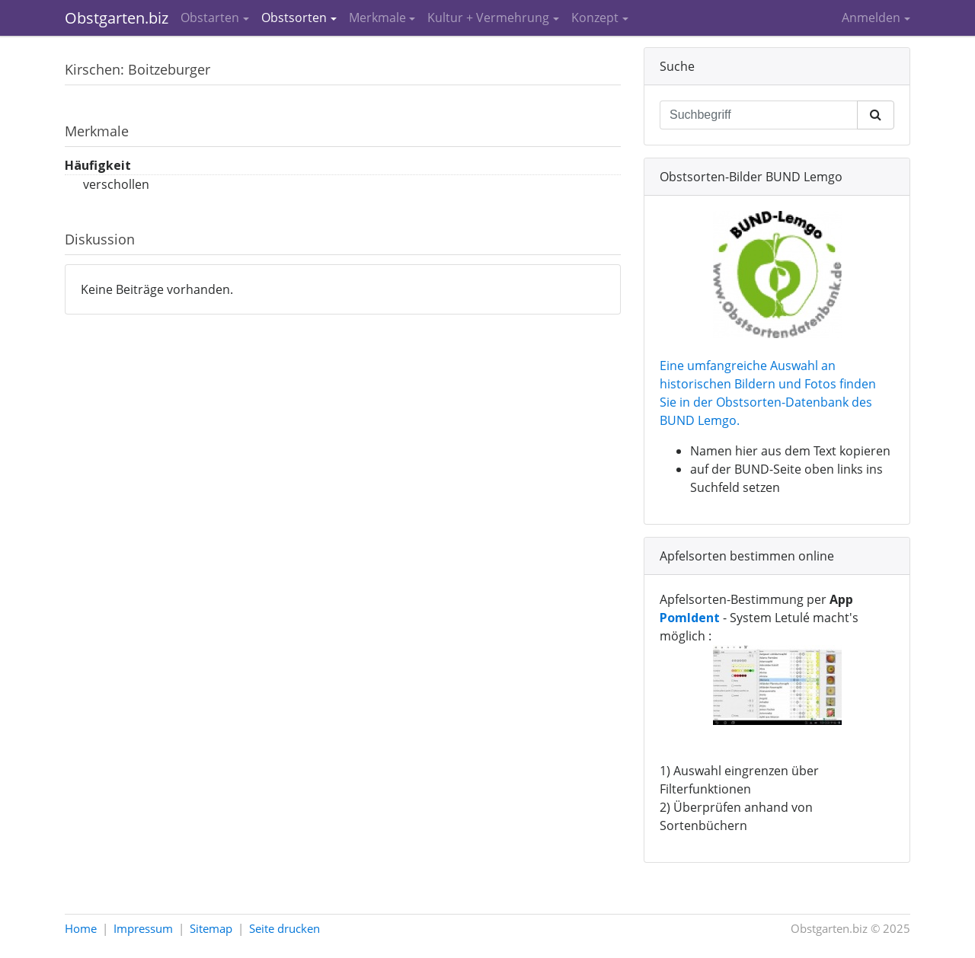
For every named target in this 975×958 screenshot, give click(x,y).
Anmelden (871, 17)
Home (81, 928)
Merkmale (377, 17)
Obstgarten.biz (116, 18)
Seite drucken (284, 928)
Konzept (595, 17)
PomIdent (690, 617)
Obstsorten (294, 17)
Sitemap (211, 928)
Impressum (143, 928)
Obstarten (210, 17)
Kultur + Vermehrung (488, 17)
